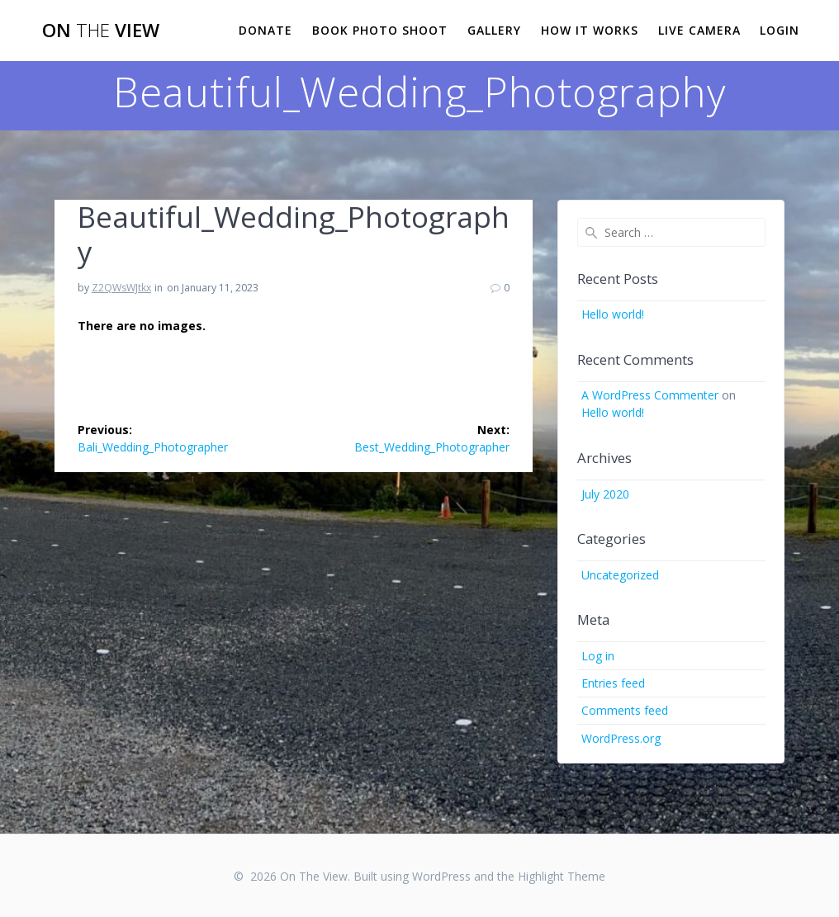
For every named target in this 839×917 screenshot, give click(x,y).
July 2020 (605, 494)
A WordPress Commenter (649, 395)
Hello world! (612, 314)
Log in (597, 656)
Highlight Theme (561, 876)
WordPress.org (621, 738)
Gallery (494, 30)
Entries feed (613, 683)
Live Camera (699, 30)
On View (100, 30)
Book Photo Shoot (380, 30)
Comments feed (624, 710)
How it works (589, 30)
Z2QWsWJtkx (121, 288)
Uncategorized (620, 575)
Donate (265, 30)
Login (779, 30)
